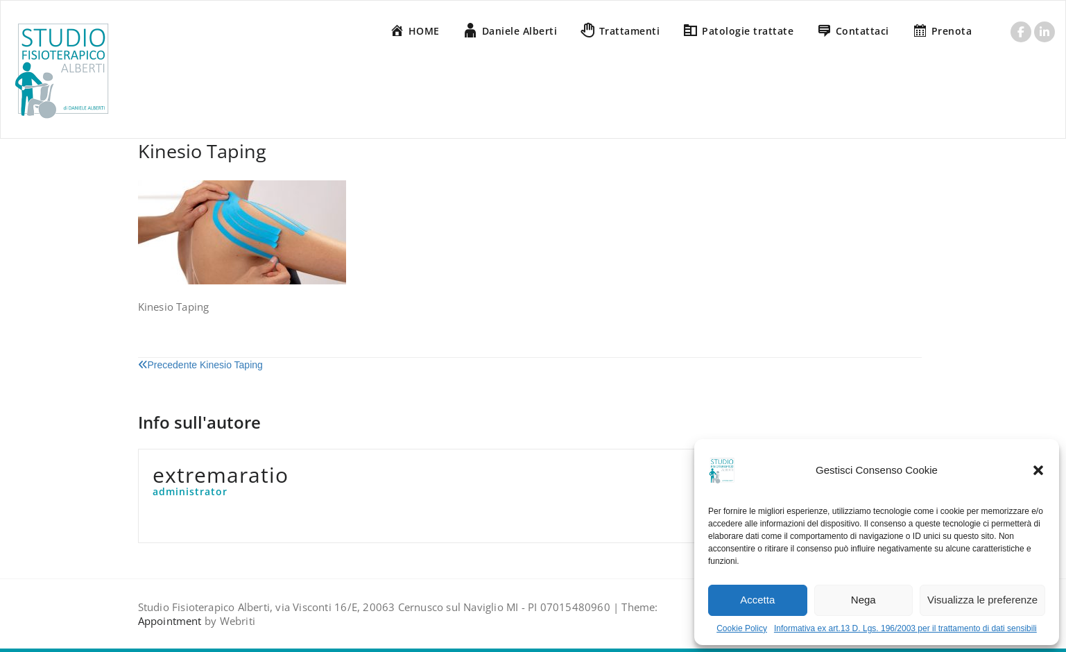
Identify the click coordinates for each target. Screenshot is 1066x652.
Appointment (170, 621)
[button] (1038, 470)
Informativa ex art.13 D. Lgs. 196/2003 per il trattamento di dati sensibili (905, 628)
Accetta (757, 600)
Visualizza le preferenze (982, 600)
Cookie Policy (741, 628)
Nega (863, 600)
